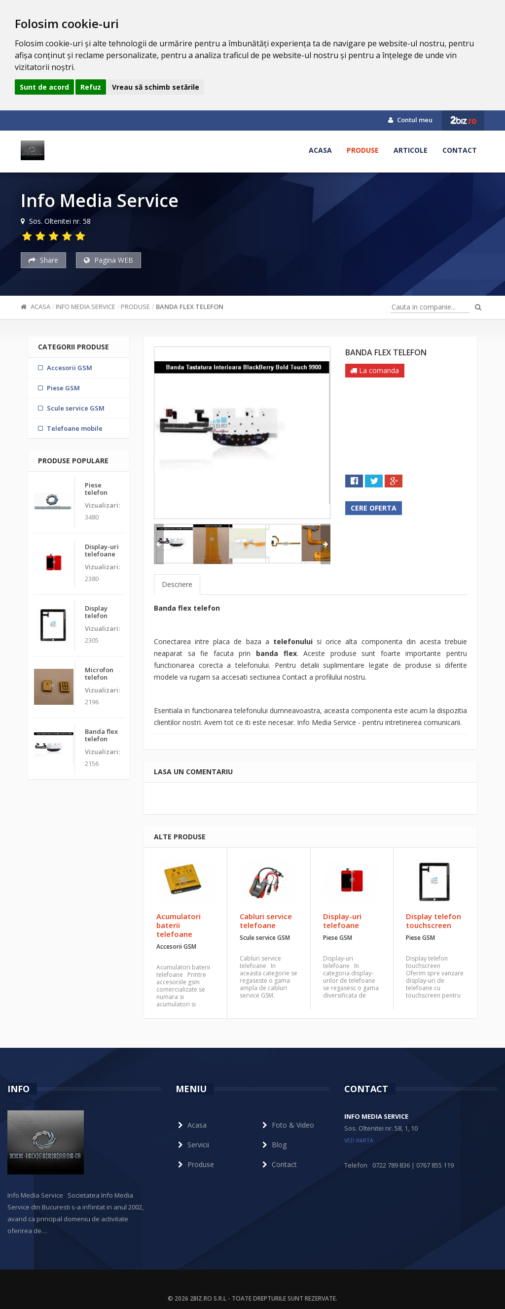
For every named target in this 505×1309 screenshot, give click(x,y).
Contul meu (410, 119)
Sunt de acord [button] (44, 87)
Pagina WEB (108, 260)
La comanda (374, 370)
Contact (459, 150)
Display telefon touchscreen (433, 921)
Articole (411, 150)
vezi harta (358, 1140)
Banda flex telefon (189, 306)
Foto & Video (287, 1125)
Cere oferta (374, 508)
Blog (273, 1144)
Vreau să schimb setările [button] (155, 87)
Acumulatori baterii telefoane (178, 925)
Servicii (192, 1144)
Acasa (320, 150)
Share (43, 260)
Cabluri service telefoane (266, 921)
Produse (363, 150)
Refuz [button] (90, 87)
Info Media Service (85, 306)
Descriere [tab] (177, 584)
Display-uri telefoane (342, 921)
